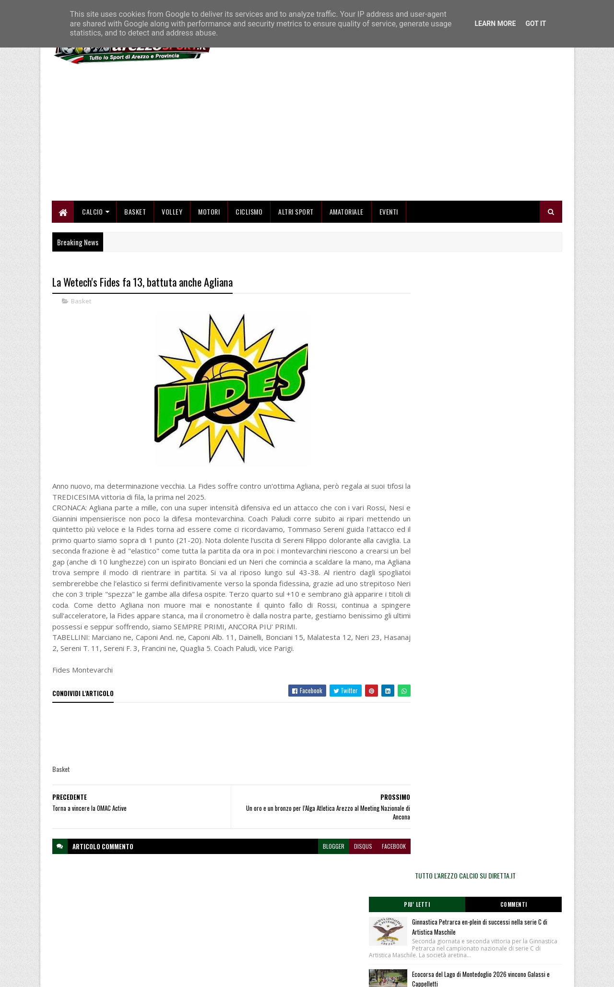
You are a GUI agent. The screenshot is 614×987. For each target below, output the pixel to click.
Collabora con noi (246, 935)
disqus (344, 858)
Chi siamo (237, 924)
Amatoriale (347, 212)
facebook (375, 858)
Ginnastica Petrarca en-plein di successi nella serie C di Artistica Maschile (501, 337)
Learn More (495, 23)
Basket (135, 212)
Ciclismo (249, 212)
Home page (239, 912)
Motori (209, 212)
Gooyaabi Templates (177, 974)
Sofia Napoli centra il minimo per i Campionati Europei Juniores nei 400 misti (507, 455)
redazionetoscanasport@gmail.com (503, 914)
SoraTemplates (97, 974)
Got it (535, 23)
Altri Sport (296, 212)
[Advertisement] (387, 134)
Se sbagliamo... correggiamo (261, 947)
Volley (172, 212)
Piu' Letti (447, 314)
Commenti (523, 314)
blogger (315, 858)
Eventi (388, 212)
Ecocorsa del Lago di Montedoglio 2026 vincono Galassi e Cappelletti (499, 396)
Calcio (93, 212)
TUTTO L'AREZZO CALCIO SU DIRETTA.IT (485, 285)
